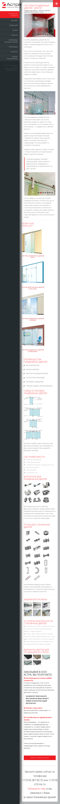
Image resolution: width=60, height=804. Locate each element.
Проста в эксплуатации (35, 377)
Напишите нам (36, 788)
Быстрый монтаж (32, 365)
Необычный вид (32, 369)
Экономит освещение (34, 381)
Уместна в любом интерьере (37, 373)
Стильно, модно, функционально (39, 385)
